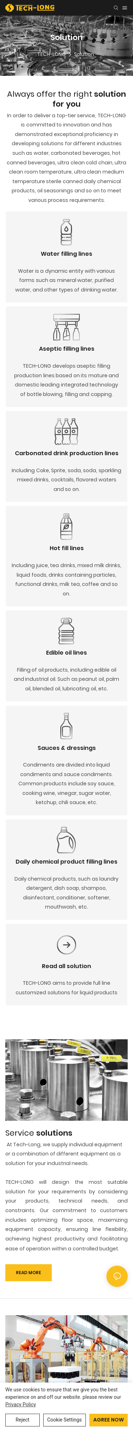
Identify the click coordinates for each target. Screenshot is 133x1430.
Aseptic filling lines (66, 349)
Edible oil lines (66, 653)
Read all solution (66, 966)
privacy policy (20, 1404)
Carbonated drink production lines (66, 453)
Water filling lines (66, 254)
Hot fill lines (67, 548)
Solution (84, 54)
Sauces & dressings (67, 748)
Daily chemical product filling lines (66, 862)
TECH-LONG (51, 54)
